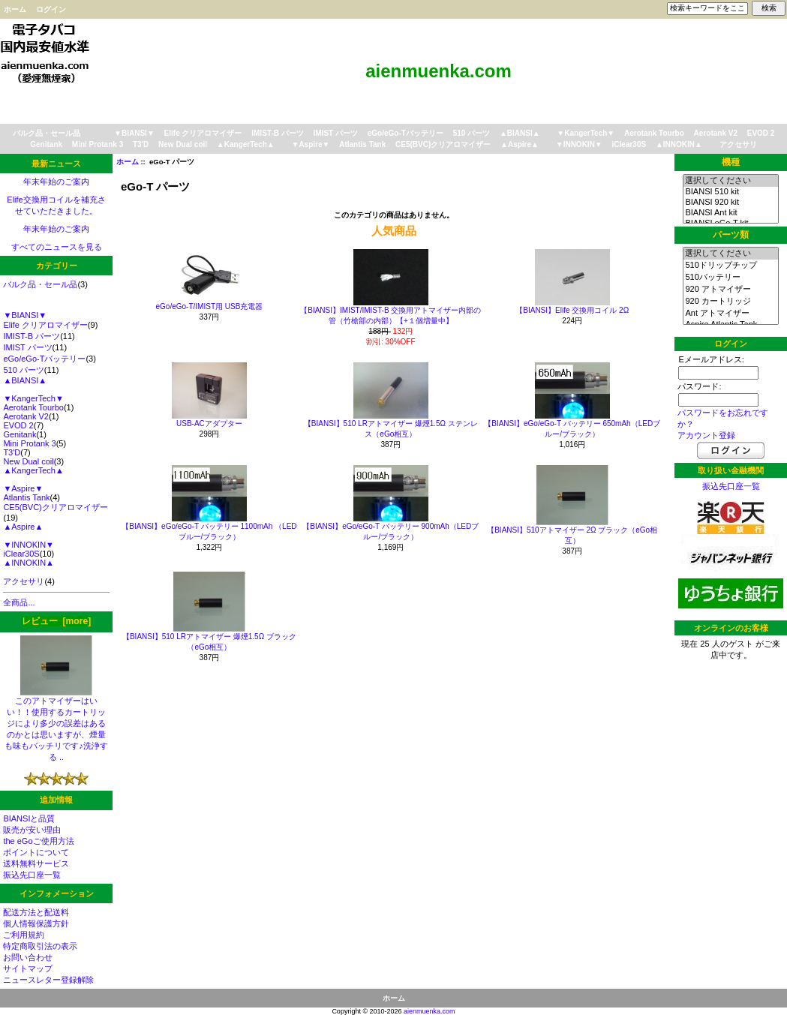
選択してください (730, 181)
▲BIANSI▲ (520, 133)
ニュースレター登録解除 (48, 979)
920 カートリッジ (730, 302)
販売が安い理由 (32, 829)
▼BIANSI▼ (134, 133)
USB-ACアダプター (209, 423)
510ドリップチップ (730, 266)
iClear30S (629, 144)
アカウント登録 (706, 435)
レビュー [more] (56, 621)
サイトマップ (28, 968)
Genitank (46, 144)
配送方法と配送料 (36, 912)
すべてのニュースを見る (56, 246)
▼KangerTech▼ (585, 133)
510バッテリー (730, 278)
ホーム (15, 9)
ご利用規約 (23, 934)
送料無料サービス (36, 863)
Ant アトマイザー (730, 314)
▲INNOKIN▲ (679, 144)
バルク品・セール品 (46, 133)
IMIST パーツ (336, 133)
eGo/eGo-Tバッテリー (405, 133)
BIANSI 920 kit (730, 202)
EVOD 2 (761, 133)
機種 (731, 162)
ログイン (51, 9)
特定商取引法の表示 (40, 945)
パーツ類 (731, 235)
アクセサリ (738, 144)
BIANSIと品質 (29, 818)
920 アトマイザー (730, 290)
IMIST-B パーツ (277, 133)
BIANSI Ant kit (730, 213)
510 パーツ (471, 133)
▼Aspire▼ (310, 144)
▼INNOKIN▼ (579, 144)
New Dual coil (182, 144)
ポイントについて (36, 852)
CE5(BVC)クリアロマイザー (443, 144)
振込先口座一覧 (32, 874)
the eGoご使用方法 (38, 840)
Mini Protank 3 (97, 144)
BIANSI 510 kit (730, 192)
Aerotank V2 (715, 133)
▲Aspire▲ (519, 144)
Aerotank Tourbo (654, 133)
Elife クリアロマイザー (203, 133)
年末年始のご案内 (56, 181)
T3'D (141, 144)
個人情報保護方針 (36, 923)
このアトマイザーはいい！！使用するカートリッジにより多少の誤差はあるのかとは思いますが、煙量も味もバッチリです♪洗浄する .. (56, 724)
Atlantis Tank (362, 144)
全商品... (19, 602)
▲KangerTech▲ (246, 144)
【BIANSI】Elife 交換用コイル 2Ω (572, 310)
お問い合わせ (28, 957)
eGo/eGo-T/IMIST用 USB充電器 (209, 306)
